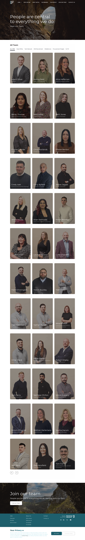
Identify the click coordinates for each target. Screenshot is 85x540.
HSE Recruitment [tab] (38, 49)
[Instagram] (61, 520)
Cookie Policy (25, 535)
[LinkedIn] (64, 520)
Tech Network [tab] (28, 49)
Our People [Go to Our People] (53, 2)
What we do (29, 520)
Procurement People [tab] (58, 49)
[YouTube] (70, 520)
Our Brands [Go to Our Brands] (44, 2)
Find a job (12, 518)
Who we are (29, 518)
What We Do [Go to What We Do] (35, 2)
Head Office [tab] (19, 49)
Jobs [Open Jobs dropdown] (20, 2)
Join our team (13, 522)
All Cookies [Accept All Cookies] (56, 533)
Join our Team (16, 503)
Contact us (46, 518)
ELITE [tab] (67, 49)
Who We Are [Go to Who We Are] (27, 2)
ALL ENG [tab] (12, 49)
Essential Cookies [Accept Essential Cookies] (69, 533)
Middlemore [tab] (48, 49)
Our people (28, 522)
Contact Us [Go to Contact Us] (71, 2)
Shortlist (12, 520)
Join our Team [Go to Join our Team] (62, 2)
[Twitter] (67, 520)
